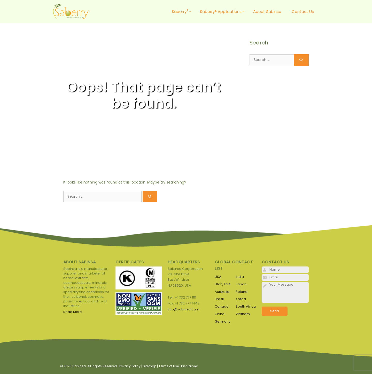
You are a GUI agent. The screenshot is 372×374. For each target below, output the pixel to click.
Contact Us (303, 11)
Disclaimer (189, 366)
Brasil (219, 298)
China (219, 313)
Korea (241, 298)
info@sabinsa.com (183, 309)
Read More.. (73, 311)
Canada (222, 306)
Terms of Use (169, 366)
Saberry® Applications (224, 11)
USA (218, 276)
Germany (222, 321)
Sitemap (149, 366)
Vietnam (243, 313)
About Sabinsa (267, 11)
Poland (241, 291)
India (240, 276)
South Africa (246, 306)
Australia (222, 291)
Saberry (183, 11)
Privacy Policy (130, 366)
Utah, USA (223, 284)
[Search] (150, 196)
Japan (241, 284)
